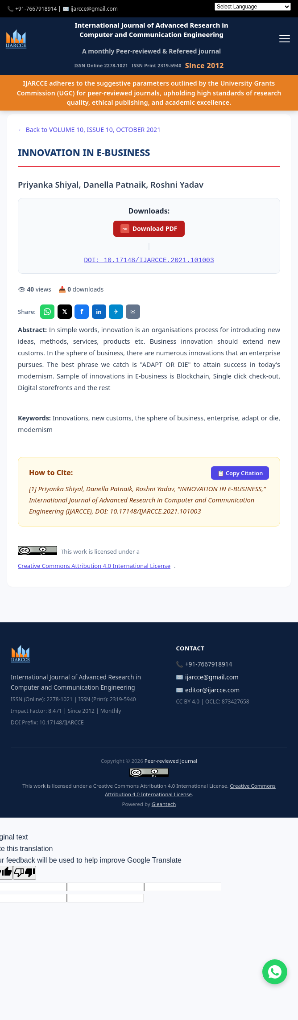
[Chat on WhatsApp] (274, 971)
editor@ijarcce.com (212, 690)
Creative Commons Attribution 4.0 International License (94, 566)
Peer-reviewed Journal (171, 760)
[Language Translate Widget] (253, 7)
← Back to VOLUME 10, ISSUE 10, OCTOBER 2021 (89, 129)
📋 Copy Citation (240, 473)
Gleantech (164, 804)
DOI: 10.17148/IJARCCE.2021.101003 (149, 260)
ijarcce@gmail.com (94, 8)
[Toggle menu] (284, 38)
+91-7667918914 (36, 8)
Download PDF (148, 228)
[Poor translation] (24, 873)
